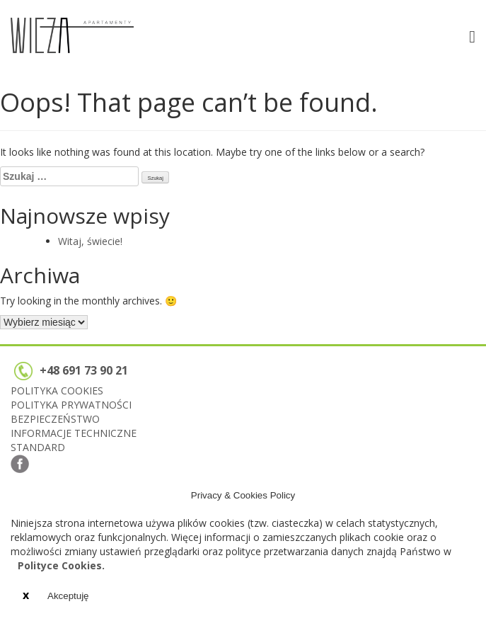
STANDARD (38, 447)
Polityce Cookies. (61, 565)
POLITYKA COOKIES (57, 390)
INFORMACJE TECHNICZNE (74, 433)
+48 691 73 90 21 (71, 370)
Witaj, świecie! (90, 241)
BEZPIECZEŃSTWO (55, 419)
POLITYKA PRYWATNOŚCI (71, 404)
